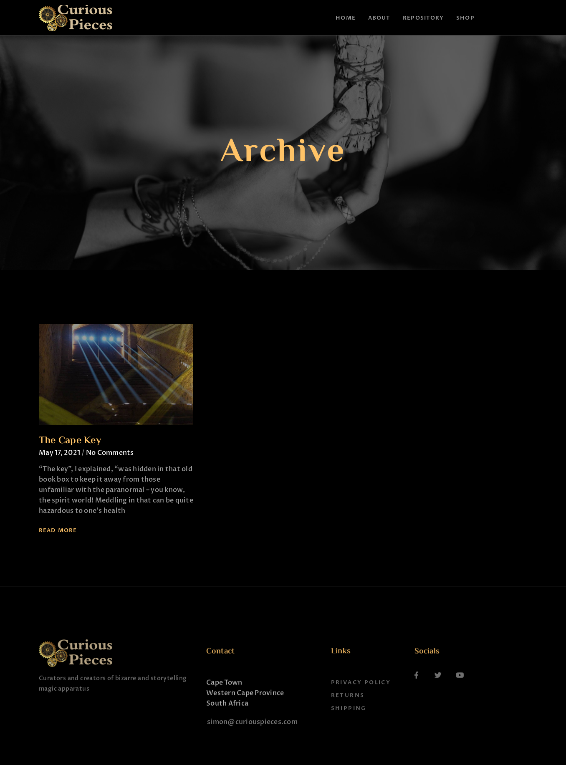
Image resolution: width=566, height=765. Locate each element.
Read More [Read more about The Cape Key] (58, 530)
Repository (423, 18)
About (379, 18)
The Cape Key (70, 441)
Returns (348, 719)
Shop (465, 18)
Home (345, 18)
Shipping (348, 732)
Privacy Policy (361, 706)
